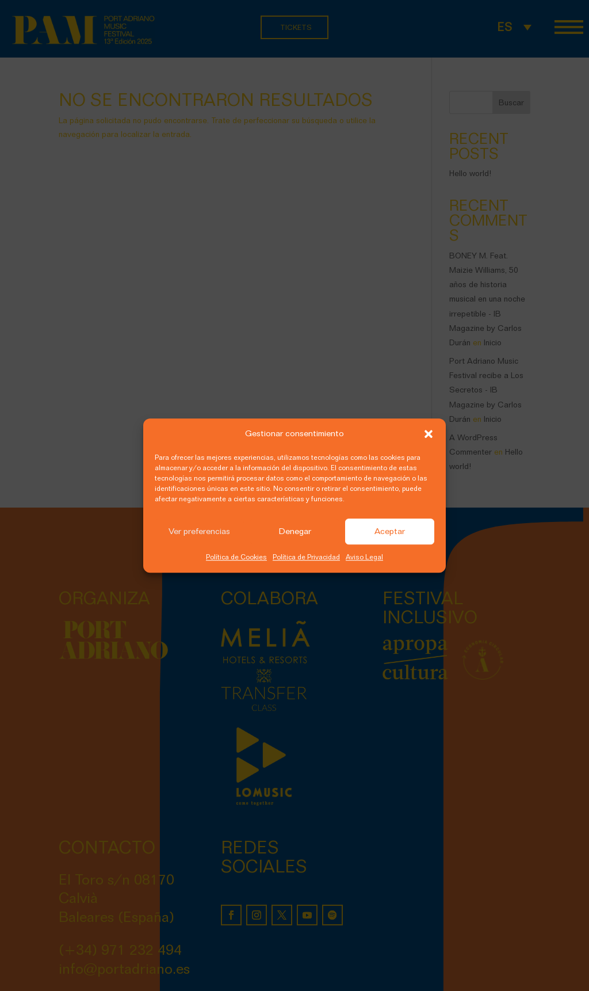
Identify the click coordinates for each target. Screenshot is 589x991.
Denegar (294, 532)
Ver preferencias (199, 532)
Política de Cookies (236, 556)
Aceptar (389, 532)
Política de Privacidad (306, 556)
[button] (428, 434)
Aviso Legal (364, 556)
